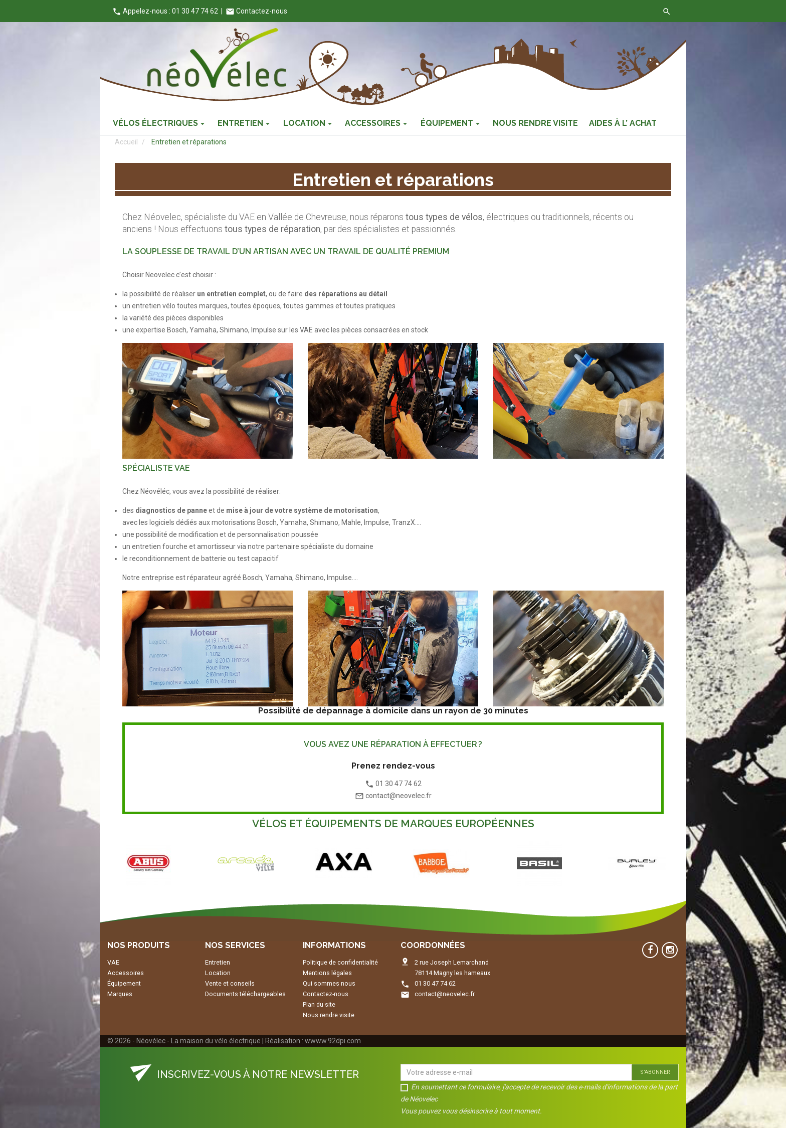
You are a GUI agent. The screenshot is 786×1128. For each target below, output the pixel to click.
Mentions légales (327, 973)
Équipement (124, 983)
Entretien (217, 962)
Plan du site (319, 1004)
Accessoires (125, 973)
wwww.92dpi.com (333, 1041)
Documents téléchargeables (245, 994)
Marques (119, 994)
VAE (113, 962)
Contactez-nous (256, 11)
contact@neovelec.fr (445, 994)
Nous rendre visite (328, 1015)
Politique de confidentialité (340, 962)
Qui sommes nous (329, 983)
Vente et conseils (230, 983)
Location (218, 973)
